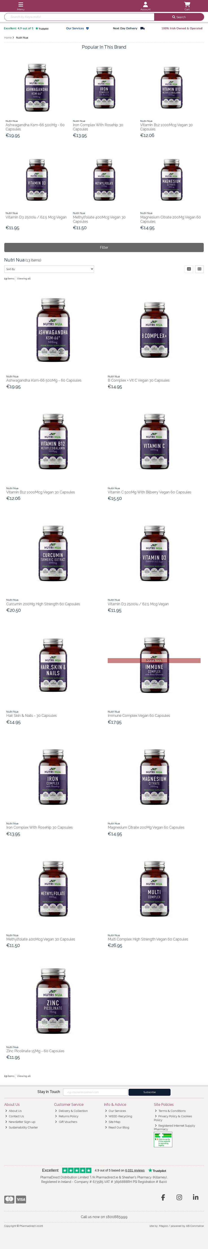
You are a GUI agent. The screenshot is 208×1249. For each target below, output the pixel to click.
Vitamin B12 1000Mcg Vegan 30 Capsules (40, 492)
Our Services (115, 1111)
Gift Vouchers (66, 1122)
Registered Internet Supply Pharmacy (174, 1127)
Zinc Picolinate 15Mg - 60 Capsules (35, 1051)
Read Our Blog (117, 1127)
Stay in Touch (48, 1092)
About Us (13, 1111)
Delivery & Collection (71, 1111)
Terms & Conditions (170, 1111)
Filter (104, 247)
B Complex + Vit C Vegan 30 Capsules (139, 380)
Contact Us (14, 1116)
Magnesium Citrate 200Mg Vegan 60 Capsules (146, 827)
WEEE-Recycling (118, 1116)
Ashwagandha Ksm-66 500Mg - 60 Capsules (43, 380)
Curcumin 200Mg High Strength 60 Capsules (43, 604)
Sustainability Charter (21, 1127)
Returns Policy (66, 1116)
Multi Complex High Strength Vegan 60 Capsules (148, 939)
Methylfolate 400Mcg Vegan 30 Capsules (40, 939)
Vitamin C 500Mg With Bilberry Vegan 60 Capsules (149, 492)
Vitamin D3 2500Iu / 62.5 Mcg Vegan (36, 217)
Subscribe (149, 1092)
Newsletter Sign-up (20, 1122)
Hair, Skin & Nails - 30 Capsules (31, 715)
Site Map (112, 1122)
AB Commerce (195, 1225)
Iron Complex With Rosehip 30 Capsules (39, 827)
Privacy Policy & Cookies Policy (173, 1118)
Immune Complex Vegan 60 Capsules (139, 715)
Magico (163, 1225)
